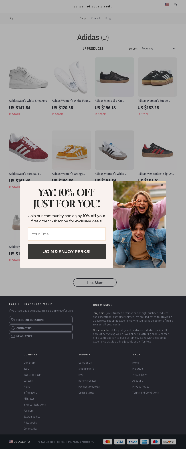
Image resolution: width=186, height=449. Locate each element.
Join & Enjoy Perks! (66, 251)
